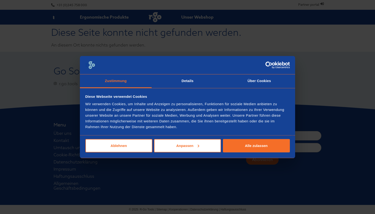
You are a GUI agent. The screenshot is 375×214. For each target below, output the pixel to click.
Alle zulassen (256, 146)
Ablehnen (118, 146)
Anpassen (187, 146)
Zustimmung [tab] (116, 81)
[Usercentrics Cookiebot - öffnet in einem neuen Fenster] (269, 65)
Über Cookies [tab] (259, 81)
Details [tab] (187, 81)
